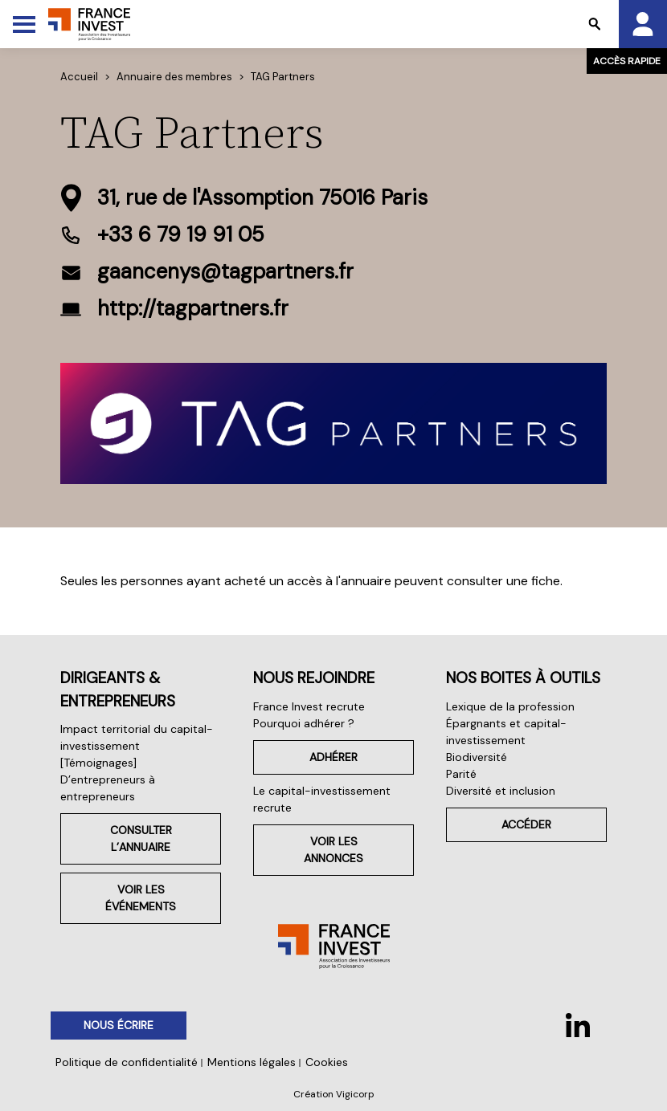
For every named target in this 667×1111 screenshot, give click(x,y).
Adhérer (333, 757)
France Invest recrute (309, 706)
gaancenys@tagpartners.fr (225, 271)
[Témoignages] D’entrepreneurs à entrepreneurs (107, 779)
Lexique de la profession (510, 706)
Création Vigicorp (333, 1094)
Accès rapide (627, 61)
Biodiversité (476, 757)
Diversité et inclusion (500, 790)
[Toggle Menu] (24, 24)
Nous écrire (118, 1025)
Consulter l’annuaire (141, 838)
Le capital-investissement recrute (322, 799)
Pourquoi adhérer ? (303, 723)
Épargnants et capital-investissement (506, 731)
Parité (461, 774)
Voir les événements (140, 898)
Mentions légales (251, 1062)
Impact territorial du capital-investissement (136, 737)
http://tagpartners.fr (192, 308)
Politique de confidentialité (126, 1062)
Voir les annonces (333, 849)
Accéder (526, 824)
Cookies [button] (326, 1062)
